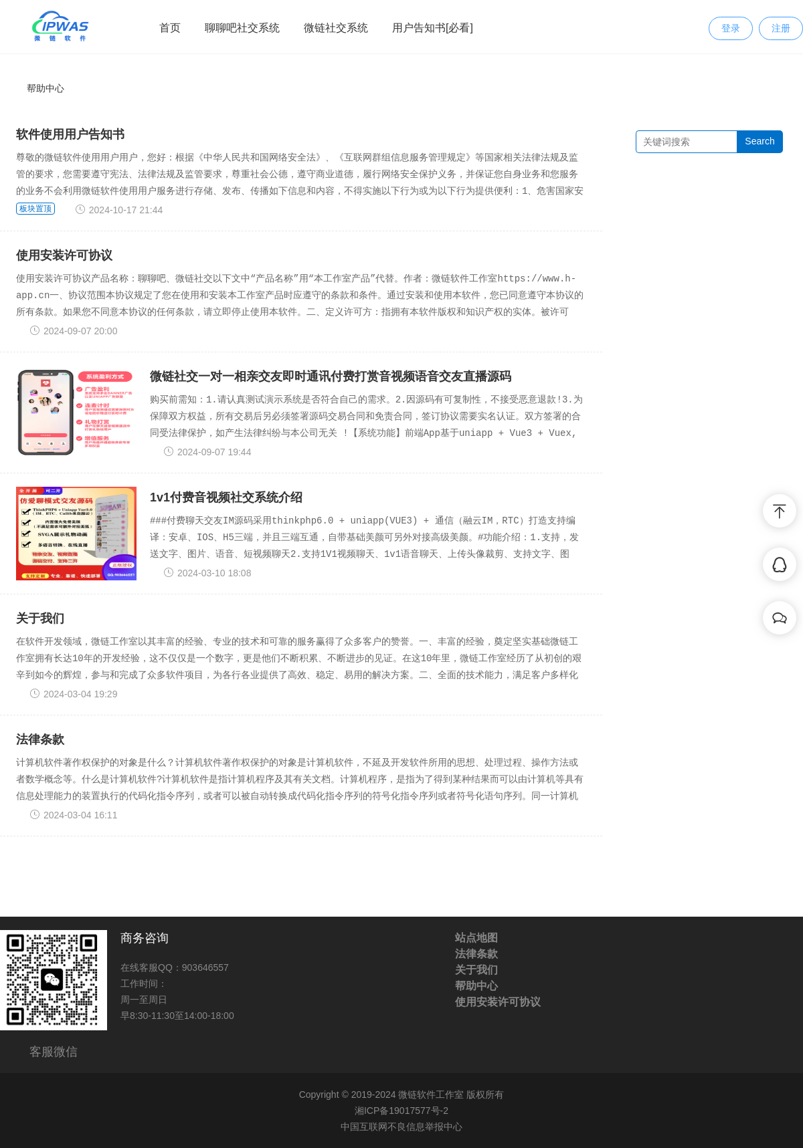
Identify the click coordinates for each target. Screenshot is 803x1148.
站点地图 (476, 937)
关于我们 (40, 618)
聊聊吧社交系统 (242, 27)
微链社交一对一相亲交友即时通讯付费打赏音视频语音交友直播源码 (330, 376)
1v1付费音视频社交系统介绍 (226, 497)
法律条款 (40, 739)
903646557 (205, 967)
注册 (781, 28)
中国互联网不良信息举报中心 (401, 1126)
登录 (730, 28)
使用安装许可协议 (64, 255)
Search (759, 141)
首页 (170, 27)
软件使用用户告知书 (70, 134)
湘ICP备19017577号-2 (401, 1110)
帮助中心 (45, 88)
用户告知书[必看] (432, 27)
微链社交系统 (336, 27)
